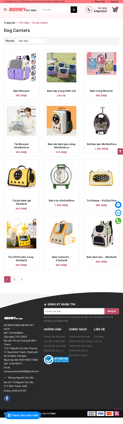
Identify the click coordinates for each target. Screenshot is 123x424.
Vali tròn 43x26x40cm (61, 200)
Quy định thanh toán (54, 341)
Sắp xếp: (10, 40)
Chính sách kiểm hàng (80, 346)
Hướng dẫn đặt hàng (54, 336)
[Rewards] (23, 415)
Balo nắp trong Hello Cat (61, 90)
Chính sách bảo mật (79, 336)
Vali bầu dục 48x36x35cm (101, 144)
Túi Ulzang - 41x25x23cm (101, 200)
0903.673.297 (19, 391)
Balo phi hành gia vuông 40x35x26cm (61, 146)
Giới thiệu (99, 336)
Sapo (53, 413)
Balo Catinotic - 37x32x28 (61, 259)
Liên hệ (97, 341)
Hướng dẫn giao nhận (55, 346)
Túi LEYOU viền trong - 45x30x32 (21, 259)
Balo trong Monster (101, 90)
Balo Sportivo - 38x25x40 (101, 257)
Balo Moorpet (21, 90)
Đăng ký (112, 311)
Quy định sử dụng (78, 355)
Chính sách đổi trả (78, 350)
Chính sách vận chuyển (81, 341)
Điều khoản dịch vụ (53, 350)
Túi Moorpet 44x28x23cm (21, 146)
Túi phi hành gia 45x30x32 (21, 202)
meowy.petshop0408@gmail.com (21, 371)
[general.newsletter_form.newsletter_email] (74, 311)
